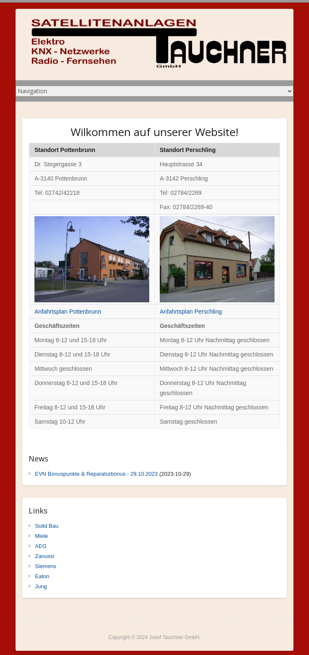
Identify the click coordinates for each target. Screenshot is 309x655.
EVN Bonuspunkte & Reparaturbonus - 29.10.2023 (96, 474)
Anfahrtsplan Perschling (191, 311)
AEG (40, 546)
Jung (41, 586)
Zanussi (44, 556)
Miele (41, 536)
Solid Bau (46, 526)
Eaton (42, 576)
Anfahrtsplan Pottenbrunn (67, 311)
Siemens (45, 566)
